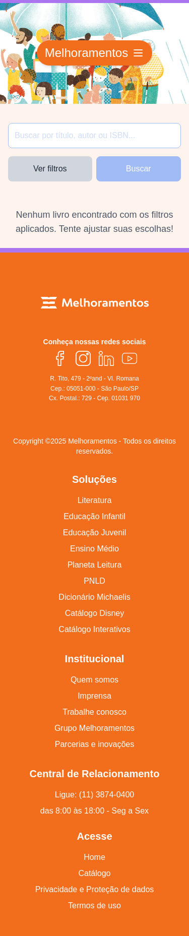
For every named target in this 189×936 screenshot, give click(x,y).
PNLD (94, 581)
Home (94, 857)
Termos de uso (94, 905)
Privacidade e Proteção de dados (94, 889)
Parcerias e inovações (94, 744)
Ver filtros (50, 168)
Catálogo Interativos (94, 629)
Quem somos (94, 679)
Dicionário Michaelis (94, 597)
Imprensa (94, 696)
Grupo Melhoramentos (94, 728)
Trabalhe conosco (94, 712)
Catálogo (94, 873)
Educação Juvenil (94, 532)
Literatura (95, 500)
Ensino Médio (94, 548)
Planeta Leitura (95, 564)
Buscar (138, 168)
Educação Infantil (94, 516)
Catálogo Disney (94, 613)
